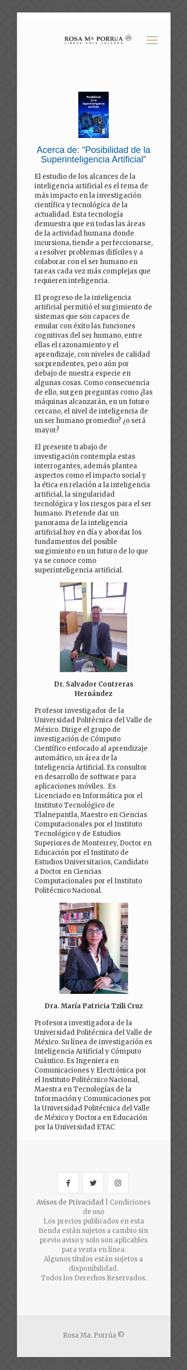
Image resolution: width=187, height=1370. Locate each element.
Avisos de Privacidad (70, 1202)
